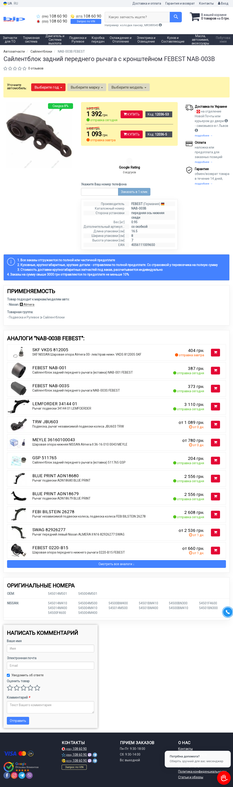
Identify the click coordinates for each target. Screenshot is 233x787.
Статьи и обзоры (190, 777)
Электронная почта (21, 658)
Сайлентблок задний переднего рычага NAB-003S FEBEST (76, 390)
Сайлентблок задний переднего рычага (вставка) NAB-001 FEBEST (82, 372)
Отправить (18, 721)
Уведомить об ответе (25, 675)
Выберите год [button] (48, 87)
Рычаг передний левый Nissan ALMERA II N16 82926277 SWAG (78, 534)
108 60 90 (51, 16)
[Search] (176, 17)
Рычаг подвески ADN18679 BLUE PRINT (61, 498)
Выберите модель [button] (128, 87)
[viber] (29, 775)
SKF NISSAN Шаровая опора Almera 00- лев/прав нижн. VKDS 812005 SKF (86, 354)
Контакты (206, 3)
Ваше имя (14, 641)
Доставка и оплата (146, 3)
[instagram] (14, 775)
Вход (223, 3)
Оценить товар (18, 681)
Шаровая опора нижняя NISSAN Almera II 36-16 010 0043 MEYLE (79, 444)
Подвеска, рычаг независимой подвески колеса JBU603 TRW (78, 426)
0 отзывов (35, 68)
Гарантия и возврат (180, 3)
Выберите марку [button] (87, 87)
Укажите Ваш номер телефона (104, 184)
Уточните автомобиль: (17, 86)
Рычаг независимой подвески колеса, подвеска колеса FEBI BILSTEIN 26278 (89, 516)
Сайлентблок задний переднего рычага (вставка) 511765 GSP (79, 462)
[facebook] (6, 775)
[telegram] (21, 775)
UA (7, 3)
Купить (132, 114)
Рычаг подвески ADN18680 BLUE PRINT (61, 480)
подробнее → (204, 135)
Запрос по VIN (86, 21)
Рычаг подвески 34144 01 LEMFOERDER (61, 408)
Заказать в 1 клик (134, 192)
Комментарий (18, 697)
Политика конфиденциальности (202, 771)
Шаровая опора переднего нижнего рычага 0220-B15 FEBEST (78, 552)
